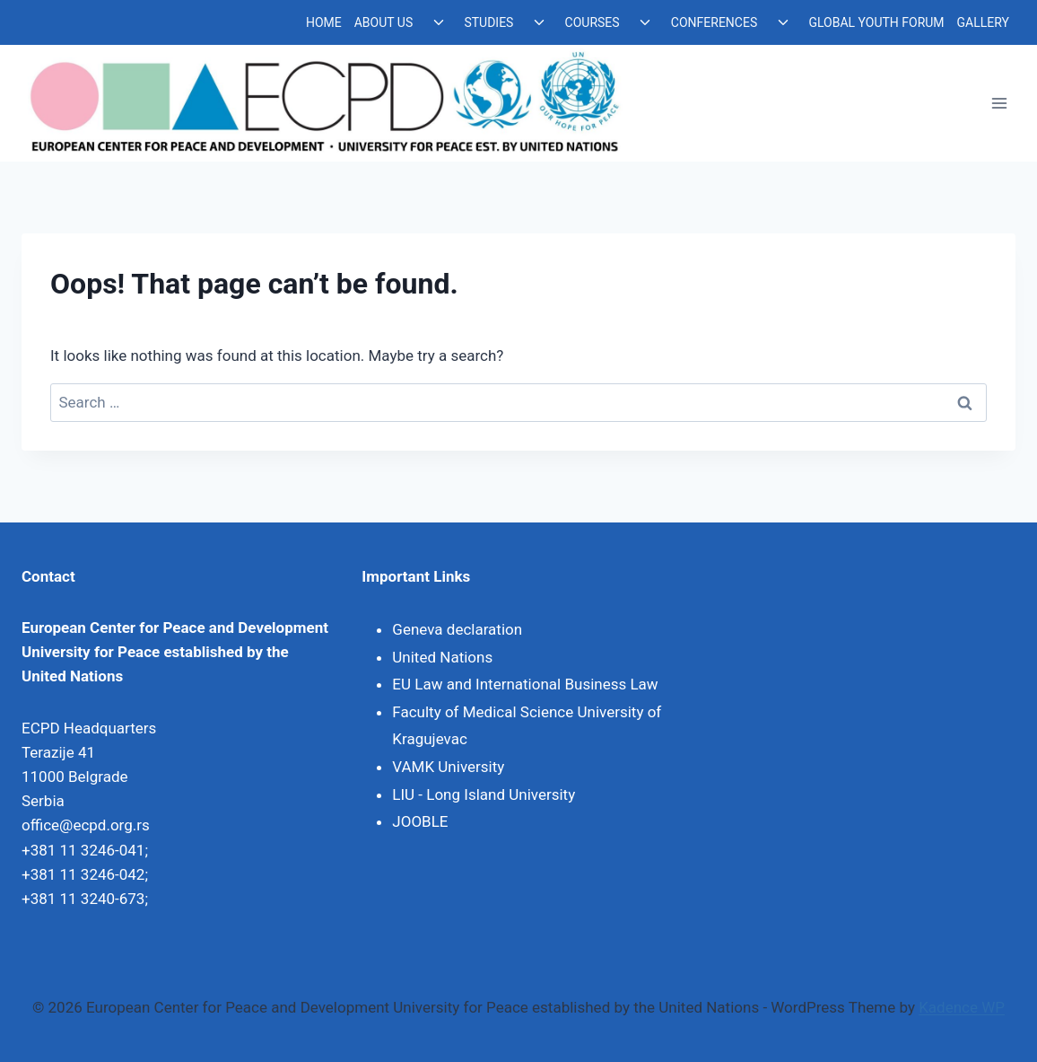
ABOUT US (384, 22)
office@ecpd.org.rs (86, 825)
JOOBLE (420, 821)
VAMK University (448, 767)
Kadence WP (962, 1007)
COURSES (592, 22)
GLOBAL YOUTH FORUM (876, 22)
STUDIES (488, 22)
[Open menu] (998, 104)
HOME (324, 22)
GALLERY (983, 22)
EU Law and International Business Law (525, 684)
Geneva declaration (457, 629)
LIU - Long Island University (483, 794)
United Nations (442, 657)
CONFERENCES (714, 22)
